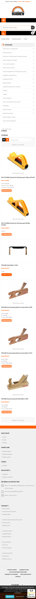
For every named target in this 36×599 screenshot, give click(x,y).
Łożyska (5, 94)
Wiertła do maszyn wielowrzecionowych (12, 519)
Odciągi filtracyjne (6, 533)
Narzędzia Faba (24, 569)
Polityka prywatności (7, 454)
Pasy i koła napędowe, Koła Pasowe (12, 102)
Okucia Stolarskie (7, 98)
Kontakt (4, 440)
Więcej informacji (20, 596)
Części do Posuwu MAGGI (9, 121)
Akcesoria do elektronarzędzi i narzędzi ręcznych (15, 56)
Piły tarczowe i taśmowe (9, 67)
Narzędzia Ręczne (7, 52)
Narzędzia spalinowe (8, 113)
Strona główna (12, 569)
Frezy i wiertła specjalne (9, 64)
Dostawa (4, 465)
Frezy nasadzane (6, 542)
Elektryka (5, 90)
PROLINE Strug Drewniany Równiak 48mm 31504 (14, 399)
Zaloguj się (5, 474)
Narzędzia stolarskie (11, 574)
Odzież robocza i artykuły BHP (10, 48)
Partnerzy (4, 442)
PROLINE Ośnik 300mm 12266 (9, 265)
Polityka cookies (6, 457)
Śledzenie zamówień (7, 477)
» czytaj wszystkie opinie (6, 129)
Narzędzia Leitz (6, 525)
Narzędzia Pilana (6, 514)
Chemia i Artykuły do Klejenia (10, 60)
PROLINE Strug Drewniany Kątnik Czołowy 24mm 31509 (16, 307)
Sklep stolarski (6, 508)
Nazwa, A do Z (21, 139)
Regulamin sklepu (6, 451)
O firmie (4, 437)
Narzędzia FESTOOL (8, 79)
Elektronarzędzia (7, 83)
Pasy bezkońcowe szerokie (9, 511)
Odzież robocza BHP (7, 553)
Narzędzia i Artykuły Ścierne (10, 75)
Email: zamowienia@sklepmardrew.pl (14, 491)
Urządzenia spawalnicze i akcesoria (11, 86)
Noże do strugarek (6, 547)
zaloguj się (27, 1)
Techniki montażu (7, 109)
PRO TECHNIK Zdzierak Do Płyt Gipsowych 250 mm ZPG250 (15, 224)
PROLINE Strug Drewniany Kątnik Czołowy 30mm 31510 (16, 353)
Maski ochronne (6, 522)
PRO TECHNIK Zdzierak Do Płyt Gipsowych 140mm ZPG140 (18, 177)
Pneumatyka (6, 105)
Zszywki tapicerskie (7, 531)
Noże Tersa (5, 545)
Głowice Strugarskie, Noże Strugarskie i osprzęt (14, 71)
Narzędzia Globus (6, 536)
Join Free (20, 1)
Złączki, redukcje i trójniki (9, 117)
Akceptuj (9, 596)
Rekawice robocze (7, 559)
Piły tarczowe (5, 556)
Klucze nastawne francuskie (18, 572)
